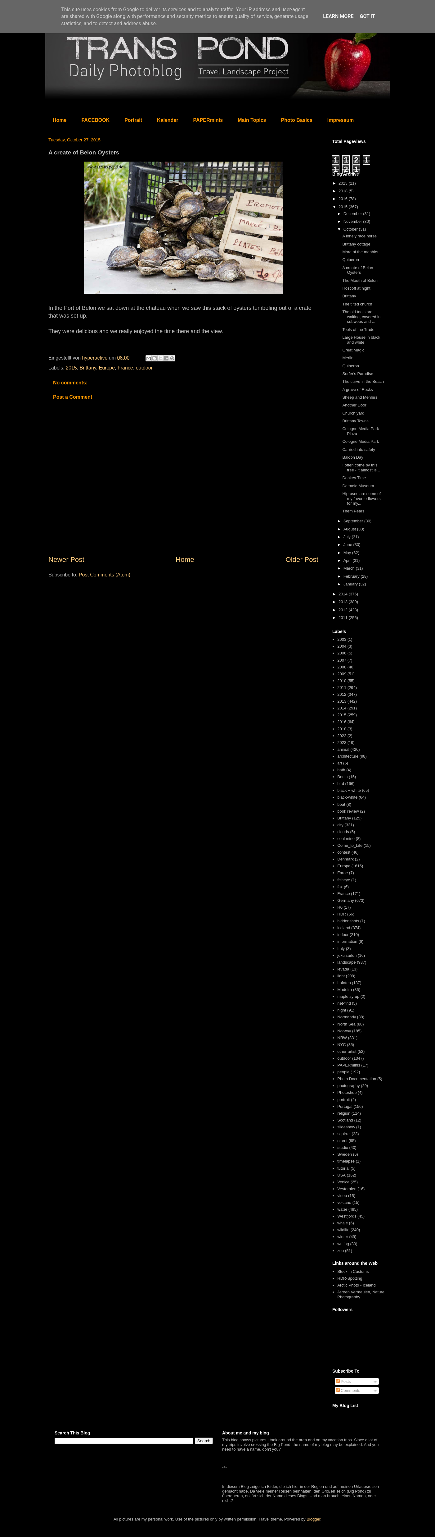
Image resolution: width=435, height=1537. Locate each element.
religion (343, 1113)
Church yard (353, 413)
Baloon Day (352, 457)
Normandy (346, 1017)
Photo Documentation (356, 1078)
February (352, 576)
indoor (342, 934)
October (351, 229)
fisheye (343, 880)
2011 (344, 617)
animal (343, 749)
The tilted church (357, 304)
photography (348, 1085)
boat (341, 804)
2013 (344, 601)
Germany (345, 900)
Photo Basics (296, 120)
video (342, 1195)
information (347, 941)
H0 (340, 907)
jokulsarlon (347, 955)
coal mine (346, 838)
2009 (341, 674)
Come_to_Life (349, 845)
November (353, 221)
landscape (346, 962)
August (350, 529)
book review (348, 811)
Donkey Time (354, 477)
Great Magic (353, 350)
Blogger (313, 1519)
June (348, 544)
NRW (342, 1037)
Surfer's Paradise (357, 373)
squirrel (344, 1133)
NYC (341, 1044)
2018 (344, 191)
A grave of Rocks (357, 389)
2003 (341, 639)
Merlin (347, 358)
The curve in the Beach (363, 381)
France (125, 367)
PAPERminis (208, 120)
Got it (367, 16)
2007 (341, 660)
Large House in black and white (361, 340)
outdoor (144, 367)
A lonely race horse (359, 236)
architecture (347, 756)
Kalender (167, 120)
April (348, 560)
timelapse (346, 1161)
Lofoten (344, 982)
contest (343, 852)
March (349, 568)
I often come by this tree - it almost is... (361, 467)
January (351, 584)
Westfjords (346, 1216)
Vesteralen (346, 1188)
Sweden (344, 1154)
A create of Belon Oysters (357, 270)
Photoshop (347, 1092)
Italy (341, 948)
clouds (343, 831)
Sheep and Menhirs (359, 397)
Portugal (344, 1106)
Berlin (342, 776)
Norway (344, 1031)
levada (343, 969)
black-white (347, 797)
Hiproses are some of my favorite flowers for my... (361, 498)
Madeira (344, 989)
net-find (344, 1003)
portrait (343, 1099)
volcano (344, 1202)
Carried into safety (358, 449)
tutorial (343, 1168)
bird (340, 783)
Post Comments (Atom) (104, 574)
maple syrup (348, 996)
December (353, 213)
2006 (341, 653)
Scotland (345, 1120)
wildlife (343, 1229)
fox (340, 886)
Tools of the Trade (358, 329)
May (347, 552)
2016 (344, 198)
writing (343, 1243)
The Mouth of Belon (359, 280)
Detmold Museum (358, 486)
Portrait (133, 120)
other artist (346, 1051)
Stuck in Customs (353, 1271)
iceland (343, 927)
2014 (344, 594)
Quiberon (350, 259)
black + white (349, 790)
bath (341, 770)
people (343, 1072)
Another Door (354, 405)
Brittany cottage (356, 244)
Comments (348, 1390)
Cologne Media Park (360, 441)
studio (342, 1147)
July (347, 537)
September (353, 521)
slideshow (346, 1127)
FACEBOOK (95, 120)
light (341, 976)
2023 (344, 183)
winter (342, 1236)
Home (59, 120)
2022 (341, 735)
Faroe (342, 872)
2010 (341, 680)
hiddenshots (348, 921)
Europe (107, 367)
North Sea (346, 1024)
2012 (344, 610)
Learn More (338, 16)
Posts (343, 1381)
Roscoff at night (356, 288)
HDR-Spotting (349, 1278)
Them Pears (353, 511)
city (340, 825)
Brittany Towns (355, 421)
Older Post (301, 559)
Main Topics (252, 120)
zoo (340, 1250)
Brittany (88, 367)
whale (342, 1223)
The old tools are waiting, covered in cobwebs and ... (361, 317)
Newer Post (66, 559)
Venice (343, 1182)
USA (341, 1175)
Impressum (340, 120)
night (341, 1010)
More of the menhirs (360, 252)
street (342, 1140)
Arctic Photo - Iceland (356, 1285)
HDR (341, 914)
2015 (71, 367)
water (342, 1209)
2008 (341, 667)
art (339, 763)
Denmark (345, 859)
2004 (341, 646)
